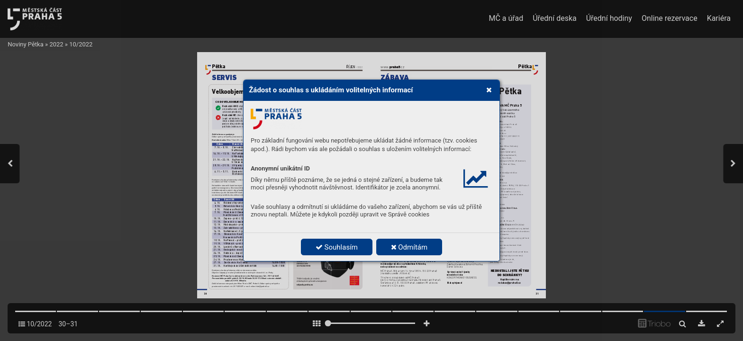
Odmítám (409, 247)
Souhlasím (337, 247)
